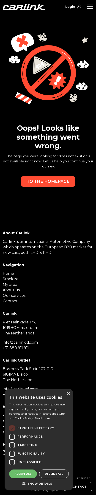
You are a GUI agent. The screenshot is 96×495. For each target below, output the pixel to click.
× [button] (68, 394)
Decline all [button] (54, 474)
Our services (14, 295)
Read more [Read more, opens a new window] (42, 418)
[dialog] (39, 439)
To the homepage (48, 181)
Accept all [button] (23, 474)
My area (10, 284)
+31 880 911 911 (16, 348)
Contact (10, 301)
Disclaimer (81, 478)
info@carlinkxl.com (20, 342)
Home (8, 273)
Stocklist (10, 279)
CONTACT (78, 486)
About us (11, 290)
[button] (39, 483)
